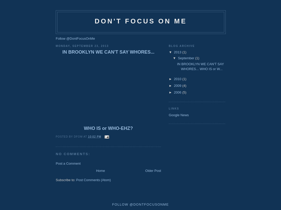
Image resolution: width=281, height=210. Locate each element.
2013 (178, 52)
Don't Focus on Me (141, 21)
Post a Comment (68, 163)
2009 (178, 86)
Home (100, 171)
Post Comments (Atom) (93, 180)
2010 (178, 79)
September (186, 58)
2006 (178, 92)
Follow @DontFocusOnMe (75, 38)
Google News (179, 115)
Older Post (153, 171)
